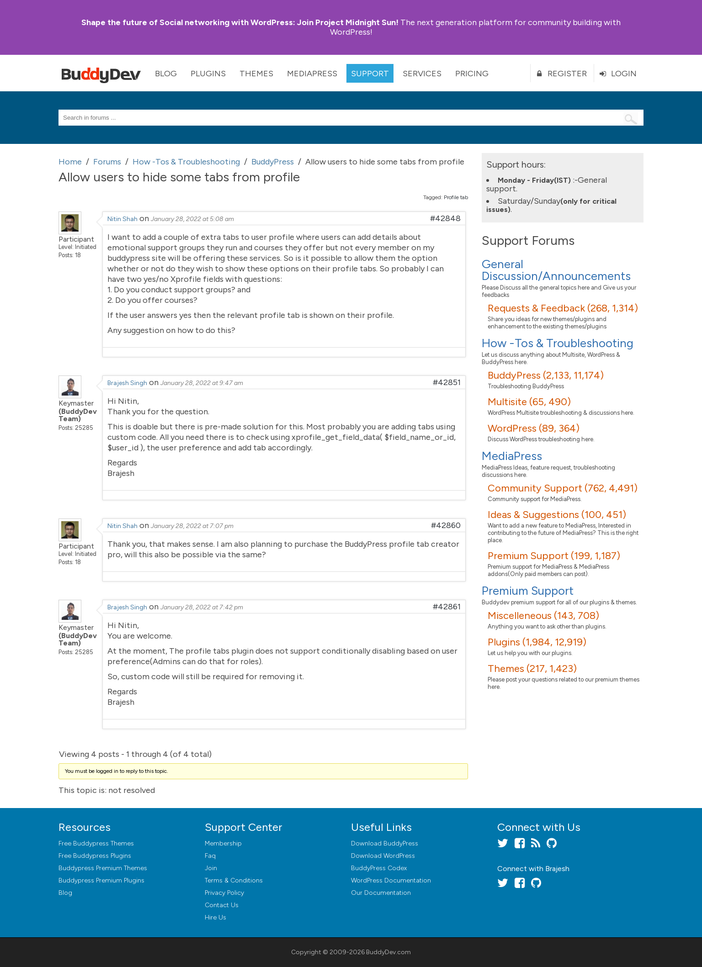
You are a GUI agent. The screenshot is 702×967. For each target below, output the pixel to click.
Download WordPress (383, 856)
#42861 (447, 606)
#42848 (445, 218)
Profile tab (456, 197)
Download (384, 843)
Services (422, 74)
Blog (166, 74)
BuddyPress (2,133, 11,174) (546, 375)
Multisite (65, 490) (529, 402)
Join (211, 868)
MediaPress (312, 74)
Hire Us (215, 917)
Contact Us (222, 905)
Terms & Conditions (234, 880)
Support (370, 74)
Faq (210, 856)
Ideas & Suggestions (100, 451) (557, 514)
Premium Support (528, 590)
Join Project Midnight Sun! (240, 22)
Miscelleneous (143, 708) (543, 615)
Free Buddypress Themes (96, 843)
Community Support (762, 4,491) (563, 488)
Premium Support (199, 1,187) (554, 556)
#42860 (446, 525)
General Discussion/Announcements (556, 270)
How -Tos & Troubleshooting (557, 343)
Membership (223, 843)
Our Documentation (381, 893)
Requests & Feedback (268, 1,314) (563, 308)
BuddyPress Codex (379, 868)
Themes (256, 74)
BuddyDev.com (388, 952)
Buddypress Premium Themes (102, 868)
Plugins (208, 74)
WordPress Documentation (391, 880)
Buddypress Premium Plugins (101, 880)
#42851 (447, 382)
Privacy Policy (224, 893)
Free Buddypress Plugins (94, 856)
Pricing (472, 74)
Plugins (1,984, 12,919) (537, 642)
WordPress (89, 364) (534, 428)
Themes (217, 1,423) (532, 668)
